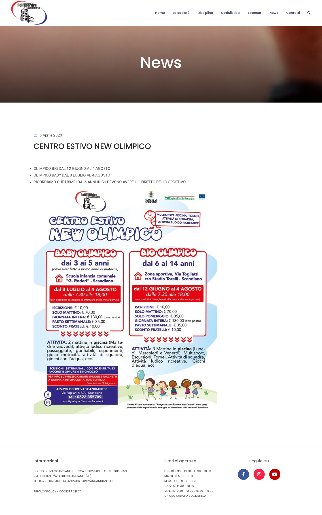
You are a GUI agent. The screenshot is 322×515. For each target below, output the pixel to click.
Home (160, 13)
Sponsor (254, 13)
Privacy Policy (45, 491)
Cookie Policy (70, 491)
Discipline (205, 13)
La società (181, 13)
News (273, 13)
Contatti (293, 13)
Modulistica (230, 13)
